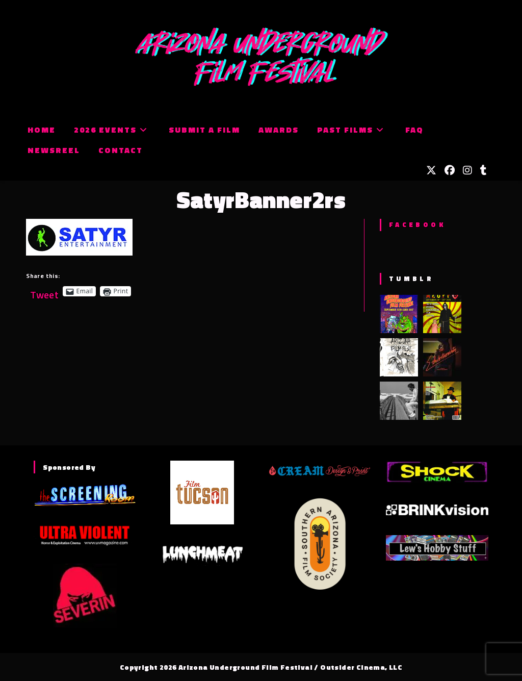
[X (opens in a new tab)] (431, 170)
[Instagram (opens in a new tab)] (467, 170)
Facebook (417, 224)
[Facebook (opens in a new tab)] (449, 170)
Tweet (44, 291)
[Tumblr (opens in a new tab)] (483, 170)
